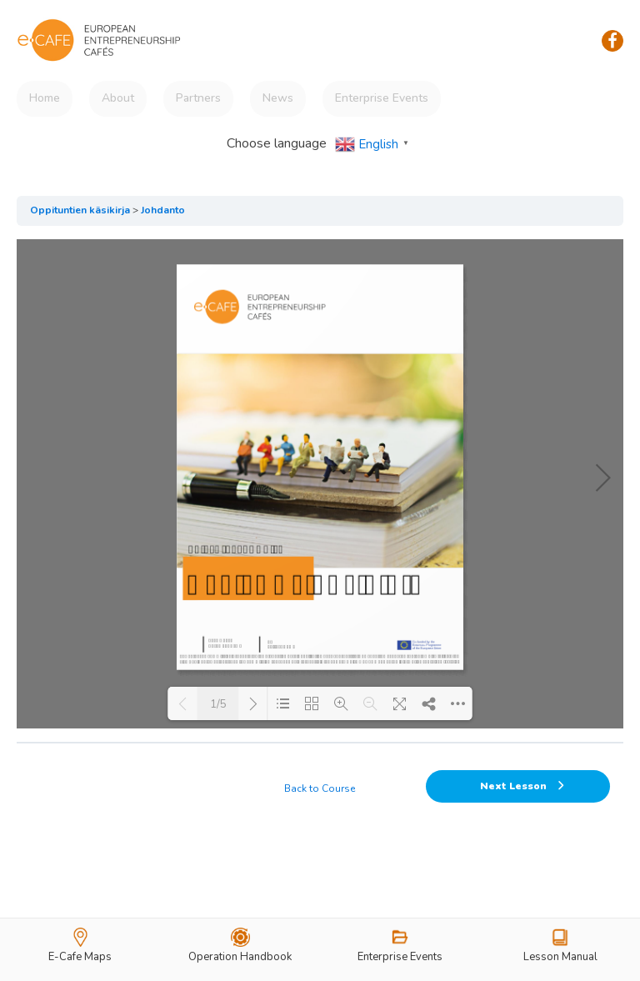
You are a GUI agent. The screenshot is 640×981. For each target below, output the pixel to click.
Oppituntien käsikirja (80, 210)
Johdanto (163, 210)
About (118, 98)
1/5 (218, 704)
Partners (198, 98)
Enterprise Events (381, 98)
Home (44, 98)
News (277, 98)
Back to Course (319, 788)
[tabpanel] (320, 483)
